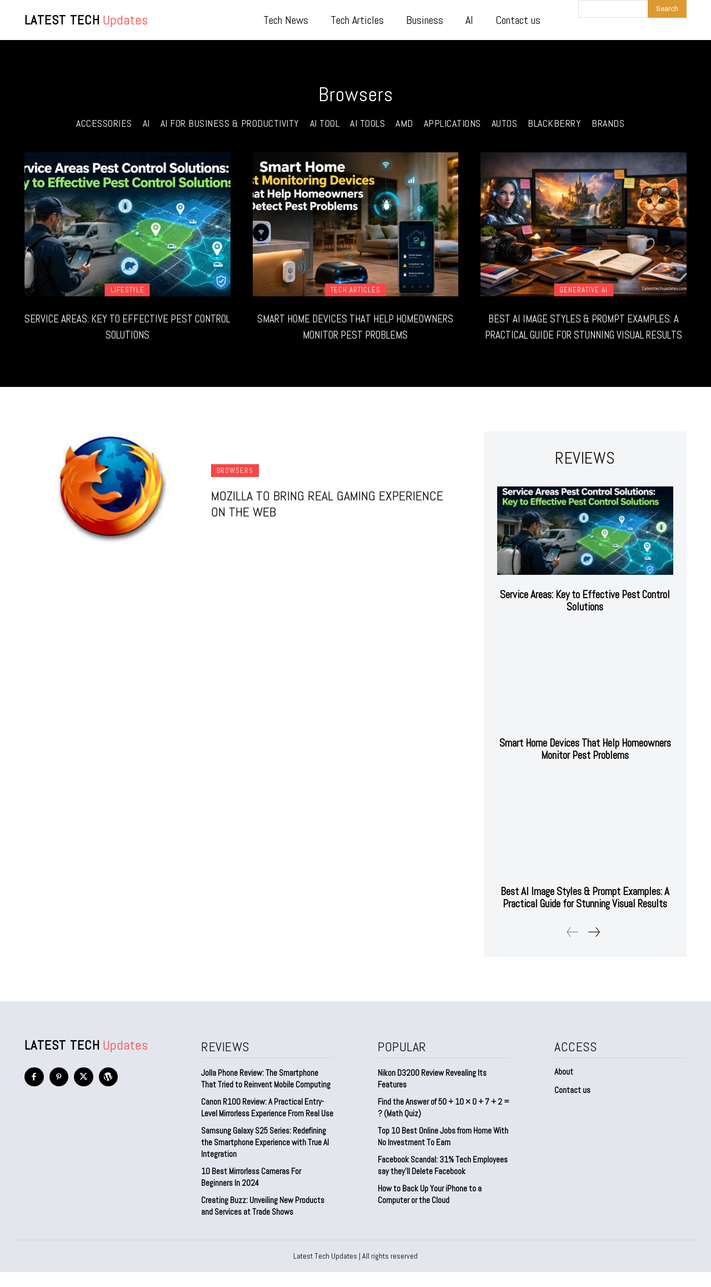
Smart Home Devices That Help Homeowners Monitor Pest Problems (355, 334)
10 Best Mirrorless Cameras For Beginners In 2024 (251, 1192)
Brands (608, 123)
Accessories (104, 123)
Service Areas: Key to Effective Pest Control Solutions (127, 325)
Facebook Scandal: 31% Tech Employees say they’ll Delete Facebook (443, 1180)
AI (146, 123)
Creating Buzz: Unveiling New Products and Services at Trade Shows (262, 1221)
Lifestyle (127, 290)
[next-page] (593, 947)
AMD (404, 123)
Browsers (235, 486)
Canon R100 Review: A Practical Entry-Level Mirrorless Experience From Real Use (267, 1122)
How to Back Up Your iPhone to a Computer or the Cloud (430, 1209)
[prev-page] (572, 947)
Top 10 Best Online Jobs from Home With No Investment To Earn (443, 1151)
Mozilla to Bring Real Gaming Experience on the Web (327, 519)
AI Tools (367, 123)
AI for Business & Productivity (230, 123)
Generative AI (583, 290)
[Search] (667, 9)
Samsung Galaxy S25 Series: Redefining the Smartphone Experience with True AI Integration (265, 1157)
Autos (505, 123)
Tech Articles (355, 290)
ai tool (325, 123)
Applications (452, 123)
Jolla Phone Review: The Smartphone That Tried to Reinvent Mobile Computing (266, 1093)
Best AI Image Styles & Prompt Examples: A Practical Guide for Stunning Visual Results (583, 334)
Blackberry (554, 123)
